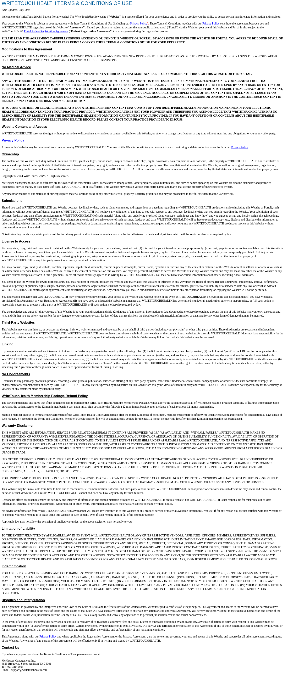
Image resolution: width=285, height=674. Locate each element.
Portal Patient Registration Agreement (46, 31)
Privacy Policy (138, 23)
